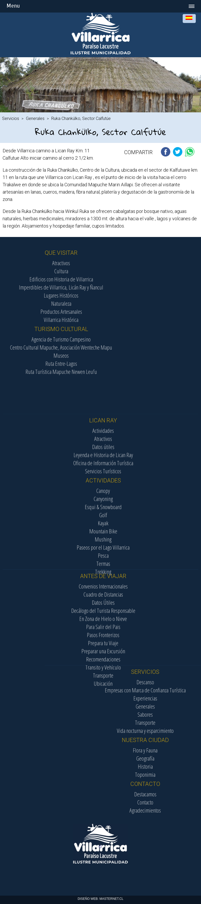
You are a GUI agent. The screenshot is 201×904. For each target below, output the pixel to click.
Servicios (10, 118)
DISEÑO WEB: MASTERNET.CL (101, 899)
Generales (35, 118)
